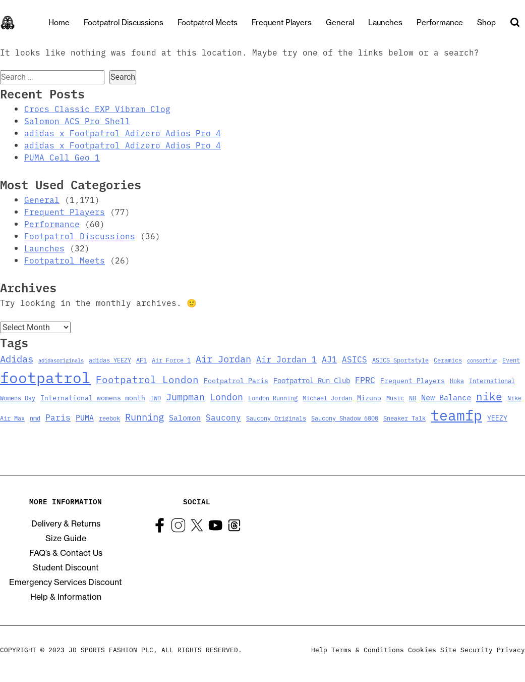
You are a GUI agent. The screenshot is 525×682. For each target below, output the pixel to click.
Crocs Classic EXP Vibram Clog (97, 108)
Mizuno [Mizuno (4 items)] (369, 397)
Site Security (466, 649)
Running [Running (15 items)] (144, 416)
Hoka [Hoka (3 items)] (457, 381)
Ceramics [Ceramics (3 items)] (448, 360)
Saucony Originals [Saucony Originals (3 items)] (276, 418)
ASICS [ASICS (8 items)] (354, 358)
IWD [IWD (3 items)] (155, 398)
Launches (385, 22)
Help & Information (65, 597)
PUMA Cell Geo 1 (62, 157)
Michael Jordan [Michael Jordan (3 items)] (327, 398)
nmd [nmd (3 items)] (35, 418)
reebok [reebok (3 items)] (109, 418)
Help (319, 649)
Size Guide (65, 538)
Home (59, 22)
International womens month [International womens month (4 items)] (92, 397)
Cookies (422, 649)
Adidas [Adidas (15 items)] (16, 358)
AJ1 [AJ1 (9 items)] (329, 358)
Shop (486, 22)
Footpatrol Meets (208, 22)
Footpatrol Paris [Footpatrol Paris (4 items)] (236, 380)
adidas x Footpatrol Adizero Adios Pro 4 (122, 132)
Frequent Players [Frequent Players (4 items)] (412, 380)
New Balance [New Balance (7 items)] (446, 397)
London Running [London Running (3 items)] (273, 398)
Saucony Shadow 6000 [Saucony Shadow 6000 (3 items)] (344, 418)
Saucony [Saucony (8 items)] (223, 417)
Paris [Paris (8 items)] (58, 417)
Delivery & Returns (65, 523)
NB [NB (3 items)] (412, 398)
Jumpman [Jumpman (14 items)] (185, 396)
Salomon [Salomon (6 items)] (185, 417)
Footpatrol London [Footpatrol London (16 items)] (147, 379)
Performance (440, 22)
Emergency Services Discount (65, 582)
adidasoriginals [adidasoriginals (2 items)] (61, 360)
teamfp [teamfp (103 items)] (456, 414)
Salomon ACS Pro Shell (77, 120)
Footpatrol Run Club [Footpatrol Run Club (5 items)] (311, 380)
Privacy (511, 649)
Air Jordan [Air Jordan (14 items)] (223, 358)
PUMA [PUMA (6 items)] (85, 417)
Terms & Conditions (367, 649)
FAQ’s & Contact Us (65, 553)
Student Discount (66, 567)
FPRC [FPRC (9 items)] (365, 379)
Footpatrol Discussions (123, 22)
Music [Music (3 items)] (395, 398)
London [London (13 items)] (226, 396)
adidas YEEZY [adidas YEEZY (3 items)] (110, 360)
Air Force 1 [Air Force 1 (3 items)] (171, 360)
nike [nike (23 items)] (489, 396)
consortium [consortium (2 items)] (482, 360)
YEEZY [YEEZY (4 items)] (497, 417)
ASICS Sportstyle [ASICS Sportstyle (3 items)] (400, 360)
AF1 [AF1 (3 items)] (141, 360)
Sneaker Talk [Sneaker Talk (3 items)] (404, 418)
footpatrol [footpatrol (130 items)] (45, 376)
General (340, 22)
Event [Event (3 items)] (511, 360)
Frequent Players (282, 22)
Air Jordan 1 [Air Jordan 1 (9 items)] (286, 358)
